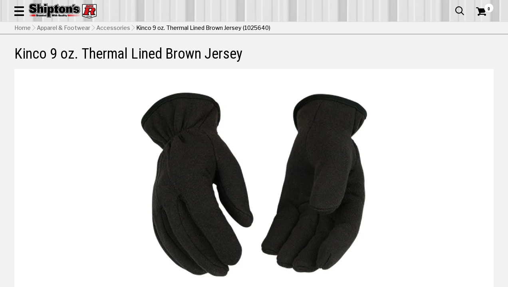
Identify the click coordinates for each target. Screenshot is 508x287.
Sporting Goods (443, 54)
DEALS (483, 54)
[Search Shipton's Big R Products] (230, 28)
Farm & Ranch (182, 54)
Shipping (348, 217)
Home (22, 68)
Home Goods (229, 54)
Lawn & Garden (346, 54)
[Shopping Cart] (480, 28)
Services (483, 6)
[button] (284, 29)
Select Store (437, 217)
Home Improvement (286, 54)
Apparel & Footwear (45, 54)
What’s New (449, 6)
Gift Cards (413, 6)
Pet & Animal (394, 54)
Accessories (113, 68)
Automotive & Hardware (118, 54)
